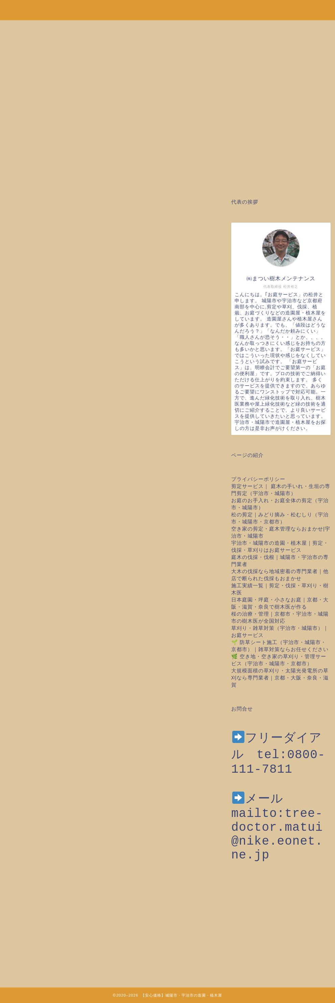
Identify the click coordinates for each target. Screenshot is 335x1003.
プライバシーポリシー (258, 479)
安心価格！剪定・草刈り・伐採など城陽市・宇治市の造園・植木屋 (167, 6)
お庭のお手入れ (27, 215)
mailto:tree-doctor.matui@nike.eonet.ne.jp (277, 847)
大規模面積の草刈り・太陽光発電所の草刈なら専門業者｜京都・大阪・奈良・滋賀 (280, 678)
